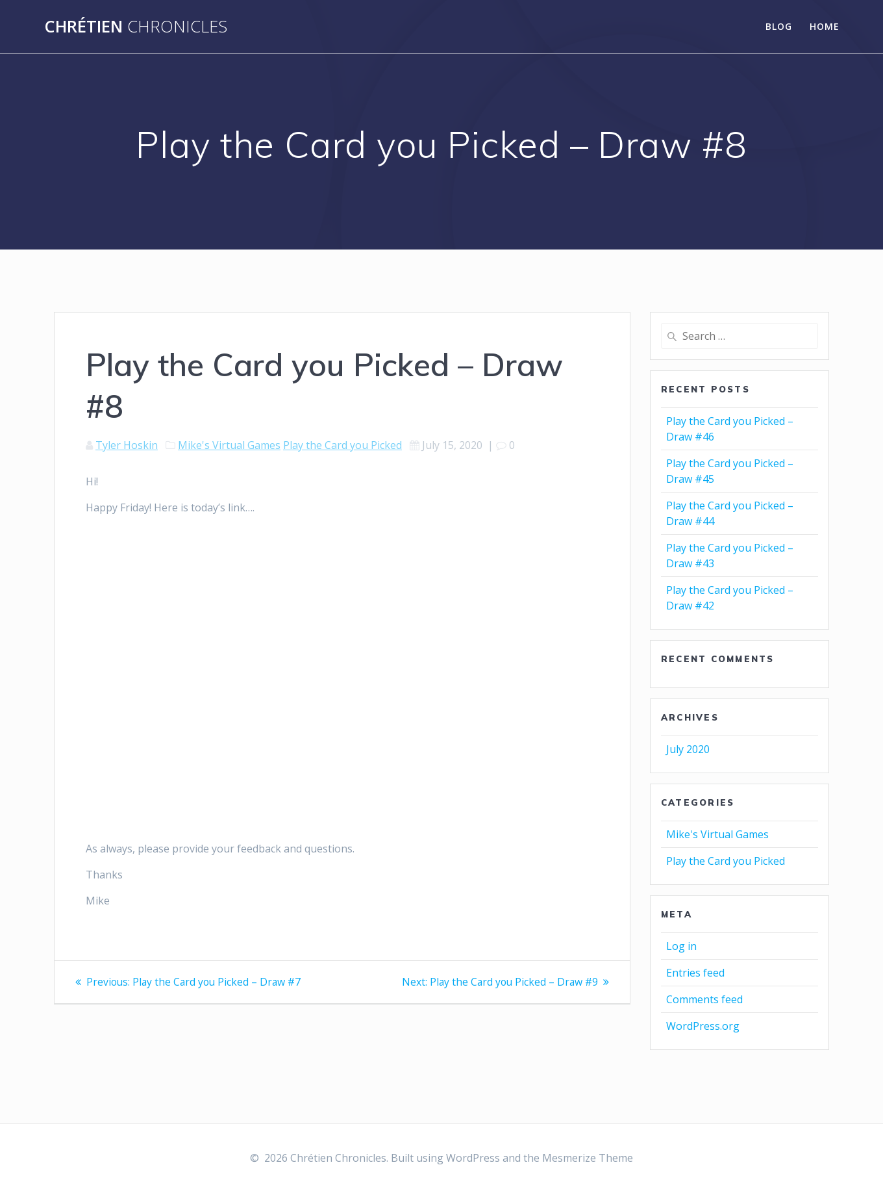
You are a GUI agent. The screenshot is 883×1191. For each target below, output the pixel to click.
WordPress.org (703, 1026)
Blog (778, 26)
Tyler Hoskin (126, 445)
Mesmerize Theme (587, 1158)
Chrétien (135, 26)
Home (824, 26)
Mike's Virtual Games (229, 445)
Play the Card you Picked (342, 445)
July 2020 (688, 749)
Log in (681, 946)
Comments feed (704, 999)
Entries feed (695, 973)
